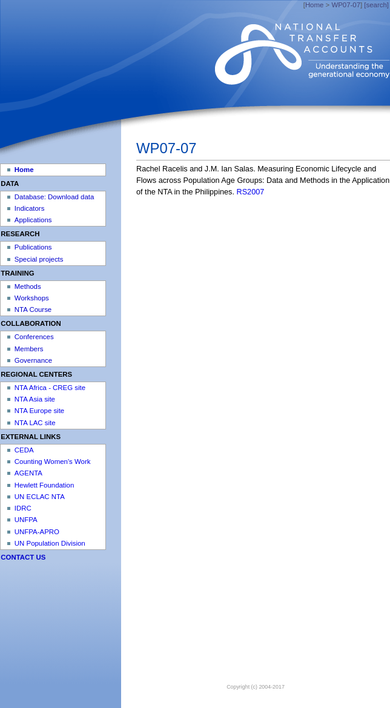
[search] (376, 4)
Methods (28, 286)
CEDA (24, 450)
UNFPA (26, 519)
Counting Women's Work (53, 461)
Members (29, 348)
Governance (33, 360)
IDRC (23, 508)
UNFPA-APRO (37, 531)
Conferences (34, 336)
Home (314, 4)
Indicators (30, 208)
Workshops (32, 298)
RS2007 (251, 192)
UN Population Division (50, 543)
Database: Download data (54, 196)
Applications (33, 219)
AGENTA (28, 473)
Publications (33, 247)
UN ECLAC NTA (40, 496)
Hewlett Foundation (44, 485)
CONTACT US (23, 557)
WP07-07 (345, 4)
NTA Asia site (35, 399)
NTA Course (33, 309)
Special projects (39, 259)
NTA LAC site (35, 422)
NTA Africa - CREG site (50, 387)
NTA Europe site (39, 410)
